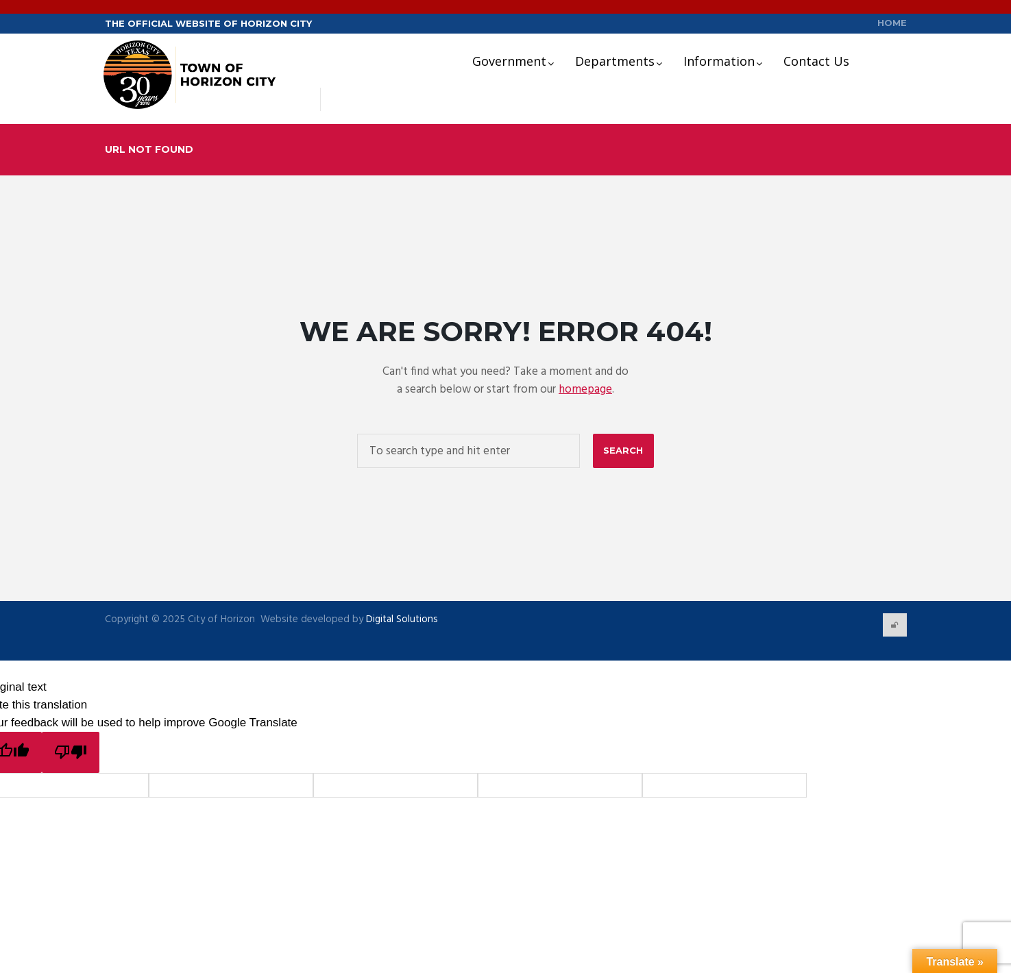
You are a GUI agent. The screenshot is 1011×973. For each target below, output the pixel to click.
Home (892, 23)
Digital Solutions (400, 619)
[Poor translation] (70, 752)
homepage (585, 390)
